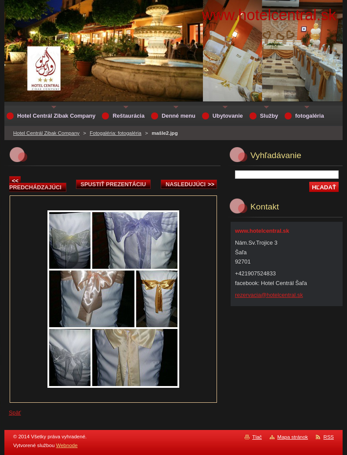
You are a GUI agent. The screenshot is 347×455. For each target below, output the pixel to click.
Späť (15, 412)
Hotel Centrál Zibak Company (46, 133)
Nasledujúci (190, 184)
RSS (328, 437)
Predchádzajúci (35, 184)
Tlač (257, 437)
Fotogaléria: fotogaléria (115, 133)
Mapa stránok (292, 437)
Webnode (67, 445)
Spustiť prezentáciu (113, 184)
